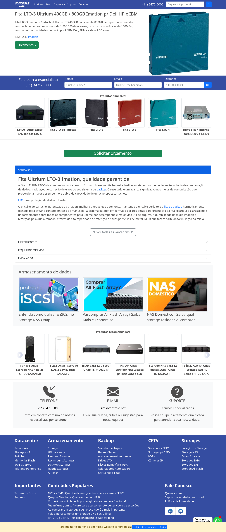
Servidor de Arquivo (111, 448)
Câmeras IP (155, 460)
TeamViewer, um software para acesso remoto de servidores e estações (93, 505)
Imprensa (59, 4)
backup (101, 189)
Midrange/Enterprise (28, 468)
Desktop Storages (59, 464)
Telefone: (170, 79)
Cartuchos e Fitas (109, 473)
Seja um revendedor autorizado (185, 497)
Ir (208, 4)
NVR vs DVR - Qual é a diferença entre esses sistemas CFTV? (86, 493)
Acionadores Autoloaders (114, 468)
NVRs (151, 456)
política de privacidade (145, 527)
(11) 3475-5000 (152, 4)
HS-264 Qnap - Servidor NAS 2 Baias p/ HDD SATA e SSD (130, 370)
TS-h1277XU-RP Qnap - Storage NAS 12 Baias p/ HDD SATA (196, 370)
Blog (48, 4)
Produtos (38, 4)
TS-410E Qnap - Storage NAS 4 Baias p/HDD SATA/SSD (29, 370)
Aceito (163, 527)
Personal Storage (59, 456)
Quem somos (173, 493)
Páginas (20, 497)
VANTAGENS (25, 169)
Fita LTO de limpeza (63, 129)
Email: (118, 79)
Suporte (71, 4)
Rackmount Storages (61, 460)
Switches (20, 456)
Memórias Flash (25, 460)
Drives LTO (105, 460)
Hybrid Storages (58, 468)
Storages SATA (191, 460)
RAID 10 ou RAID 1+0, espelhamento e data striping (81, 518)
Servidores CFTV (158, 448)
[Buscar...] (185, 4)
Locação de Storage (194, 448)
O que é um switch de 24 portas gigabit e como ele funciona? (87, 501)
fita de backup (173, 206)
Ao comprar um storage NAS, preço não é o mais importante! (87, 509)
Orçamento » (27, 45)
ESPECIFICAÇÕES (27, 242)
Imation (33, 37)
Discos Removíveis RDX (113, 464)
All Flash (53, 473)
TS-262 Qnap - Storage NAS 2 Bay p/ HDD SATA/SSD (63, 370)
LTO (20, 200)
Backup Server (107, 452)
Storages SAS (190, 464)
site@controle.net (113, 408)
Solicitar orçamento (113, 153)
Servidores (21, 448)
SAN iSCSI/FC (23, 464)
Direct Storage (191, 456)
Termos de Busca (25, 493)
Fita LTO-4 (163, 129)
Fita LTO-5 (129, 129)
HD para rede (56, 452)
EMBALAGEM (25, 258)
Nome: (68, 79)
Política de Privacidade (179, 501)
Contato (83, 4)
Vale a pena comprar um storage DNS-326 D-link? (79, 513)
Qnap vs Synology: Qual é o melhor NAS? (74, 497)
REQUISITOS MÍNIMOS (31, 250)
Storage (53, 448)
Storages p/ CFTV (159, 452)
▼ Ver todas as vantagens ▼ (113, 232)
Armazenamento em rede (114, 456)
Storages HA (22, 452)
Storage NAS (190, 452)
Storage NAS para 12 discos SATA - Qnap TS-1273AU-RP (163, 370)
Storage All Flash (192, 468)
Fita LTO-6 (96, 129)
